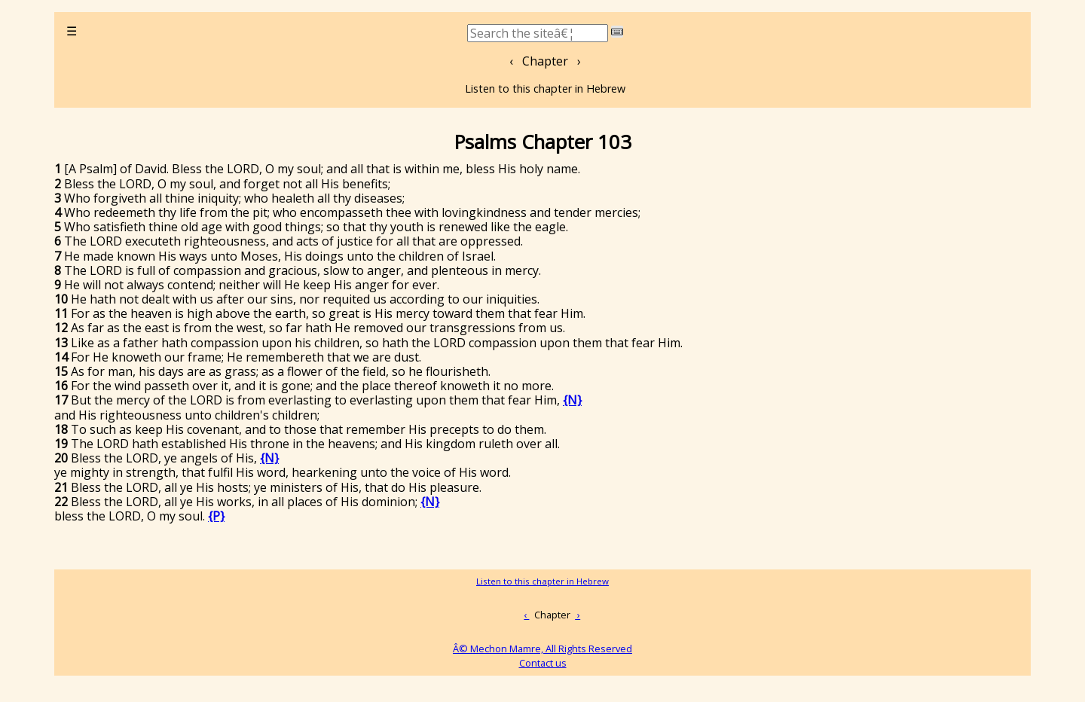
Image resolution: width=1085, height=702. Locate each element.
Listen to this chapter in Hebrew (545, 88)
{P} (216, 516)
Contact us (543, 663)
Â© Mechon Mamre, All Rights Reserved (542, 648)
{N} (572, 400)
